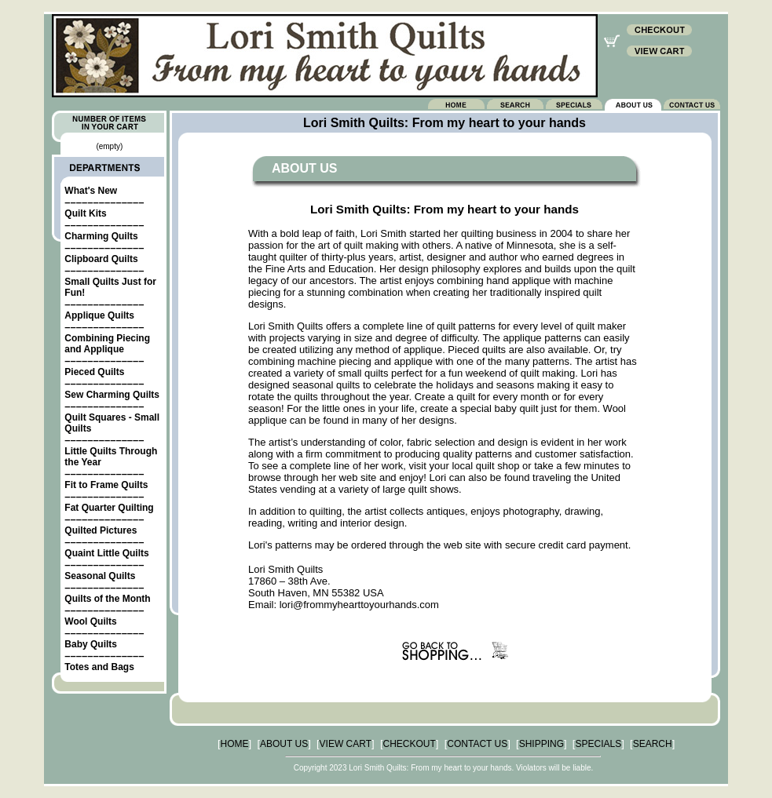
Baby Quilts (90, 644)
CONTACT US (477, 743)
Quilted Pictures (100, 530)
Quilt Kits (85, 213)
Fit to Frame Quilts (106, 484)
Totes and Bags (99, 666)
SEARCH (652, 743)
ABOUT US (284, 743)
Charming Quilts (100, 236)
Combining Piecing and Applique (107, 344)
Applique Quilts (99, 315)
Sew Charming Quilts (111, 394)
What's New (90, 190)
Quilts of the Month (107, 598)
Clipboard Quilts (100, 258)
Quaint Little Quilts (106, 553)
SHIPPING (541, 743)
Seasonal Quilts (99, 575)
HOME (235, 743)
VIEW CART (345, 743)
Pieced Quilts (94, 371)
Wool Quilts (90, 621)
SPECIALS (598, 743)
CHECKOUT (409, 743)
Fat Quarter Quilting (108, 507)
